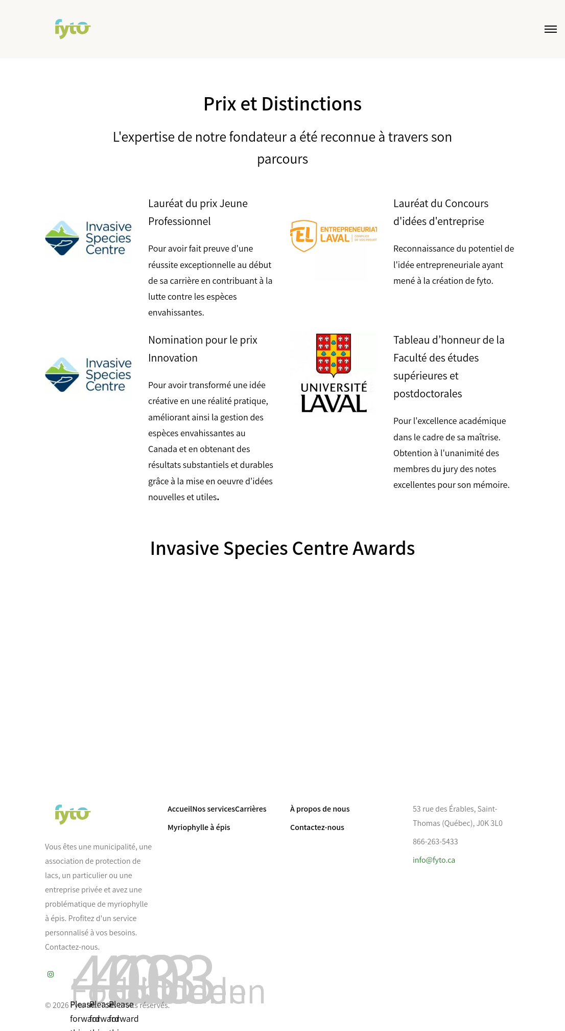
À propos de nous (319, 808)
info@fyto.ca (434, 860)
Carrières (251, 808)
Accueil (180, 808)
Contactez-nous (317, 827)
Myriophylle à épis (199, 827)
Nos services (213, 808)
